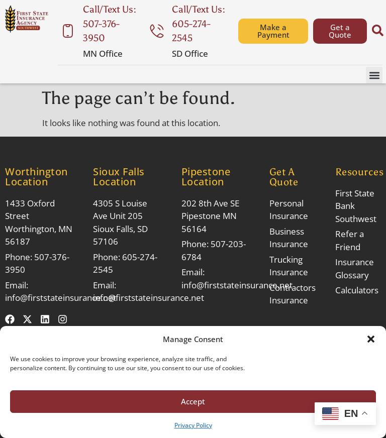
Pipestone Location (206, 176)
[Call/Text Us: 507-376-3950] (67, 31)
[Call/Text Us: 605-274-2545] (156, 31)
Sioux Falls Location (119, 176)
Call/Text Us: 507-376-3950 (109, 24)
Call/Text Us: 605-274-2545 (198, 24)
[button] (371, 339)
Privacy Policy (193, 425)
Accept (193, 401)
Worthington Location (36, 176)
